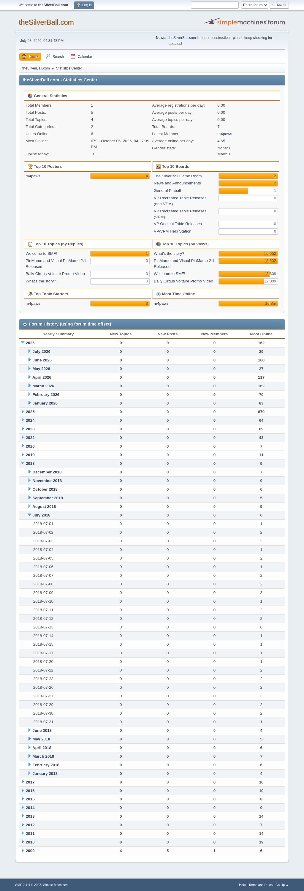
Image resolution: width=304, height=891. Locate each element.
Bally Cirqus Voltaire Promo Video (55, 273)
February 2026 (46, 394)
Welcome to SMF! (41, 253)
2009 (30, 851)
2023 (30, 429)
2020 (30, 446)
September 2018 (48, 498)
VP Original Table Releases (178, 224)
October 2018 (45, 489)
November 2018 (47, 480)
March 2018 (43, 756)
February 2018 (46, 765)
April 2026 (41, 377)
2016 (30, 791)
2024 (30, 420)
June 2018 (42, 730)
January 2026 (45, 403)
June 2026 (42, 360)
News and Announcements (177, 183)
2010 (30, 842)
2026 (30, 343)
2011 (30, 833)
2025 (30, 412)
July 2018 (41, 515)
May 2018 (41, 739)
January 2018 (45, 773)
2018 (30, 463)
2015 (30, 799)
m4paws (224, 134)
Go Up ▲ (282, 885)
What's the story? (41, 281)
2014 (30, 807)
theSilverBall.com (46, 22)
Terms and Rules (260, 885)
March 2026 (43, 386)
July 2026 (41, 351)
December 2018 (47, 472)
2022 (30, 437)
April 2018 (41, 747)
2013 (30, 816)
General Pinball (167, 190)
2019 (30, 455)
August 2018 (44, 506)
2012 (30, 825)
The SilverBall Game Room (178, 176)
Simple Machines (55, 885)
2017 (30, 782)
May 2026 (41, 368)
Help (242, 885)
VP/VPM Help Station (172, 231)
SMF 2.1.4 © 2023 (28, 885)
